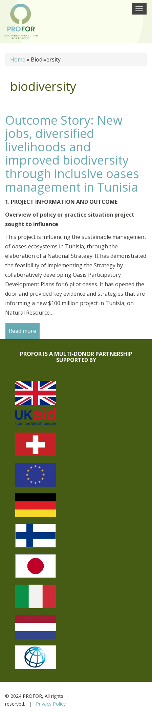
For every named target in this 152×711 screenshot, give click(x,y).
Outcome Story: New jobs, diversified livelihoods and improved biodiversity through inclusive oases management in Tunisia (72, 153)
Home (17, 59)
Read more (22, 331)
